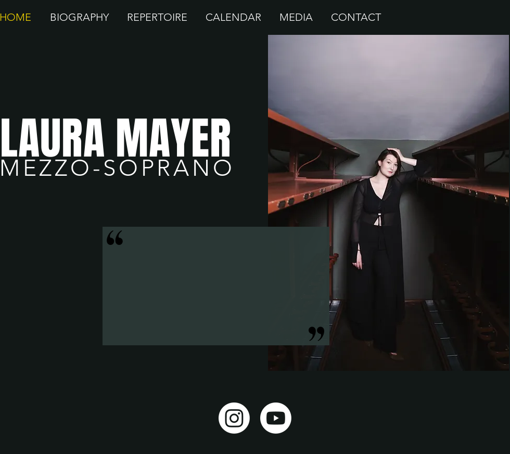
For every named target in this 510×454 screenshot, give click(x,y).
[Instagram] (234, 418)
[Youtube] (275, 418)
